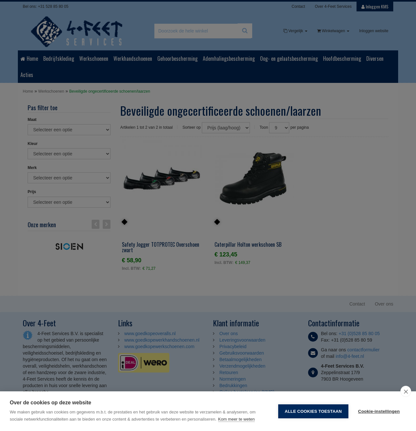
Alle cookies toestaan (313, 411)
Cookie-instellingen (379, 411)
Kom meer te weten (236, 419)
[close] (405, 391)
